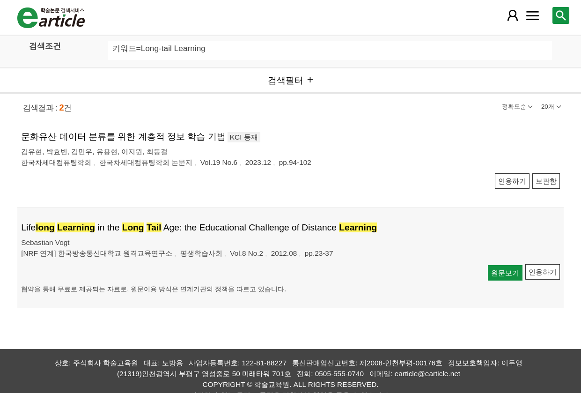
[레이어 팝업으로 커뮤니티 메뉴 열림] (532, 15)
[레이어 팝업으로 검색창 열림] (560, 15)
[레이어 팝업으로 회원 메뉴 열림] (512, 15)
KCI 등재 (244, 137)
